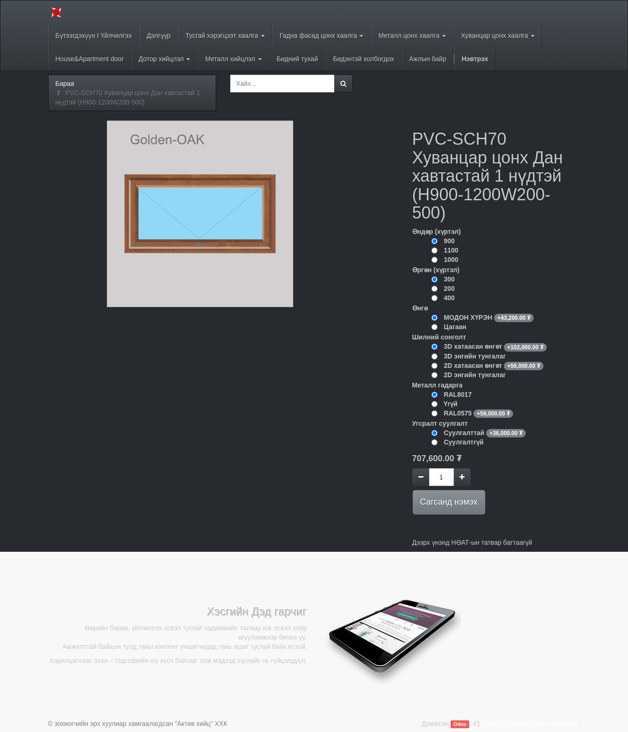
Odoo (459, 724)
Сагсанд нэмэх (449, 502)
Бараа (65, 83)
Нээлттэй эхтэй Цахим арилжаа (530, 723)
